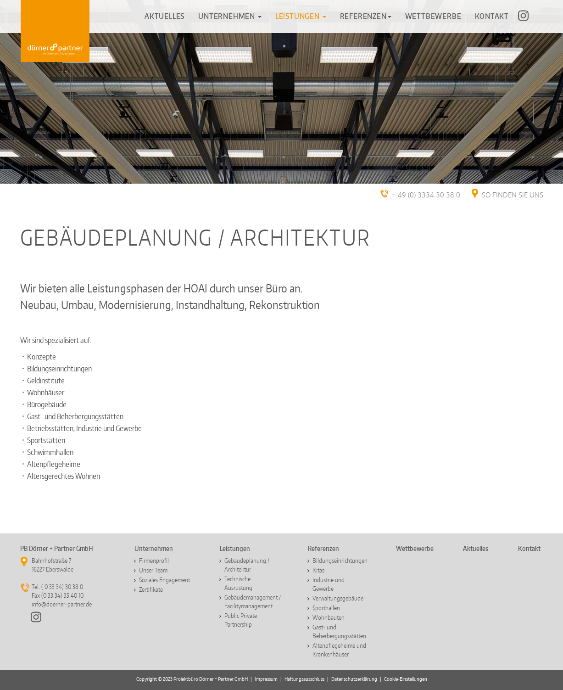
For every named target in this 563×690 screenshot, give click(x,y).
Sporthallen (326, 607)
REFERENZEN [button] (365, 16)
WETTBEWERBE (433, 16)
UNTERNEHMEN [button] (230, 16)
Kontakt (529, 548)
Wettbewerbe (415, 548)
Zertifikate (151, 589)
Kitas (318, 570)
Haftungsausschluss (304, 679)
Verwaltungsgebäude (337, 598)
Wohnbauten (328, 617)
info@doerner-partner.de (62, 604)
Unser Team (153, 570)
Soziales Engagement (164, 579)
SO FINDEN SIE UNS (512, 195)
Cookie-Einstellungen (405, 679)
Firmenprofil (154, 560)
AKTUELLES (164, 16)
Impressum (266, 679)
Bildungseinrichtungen (340, 560)
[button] (300, 16)
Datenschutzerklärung (354, 679)
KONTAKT (492, 16)
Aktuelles (475, 548)
